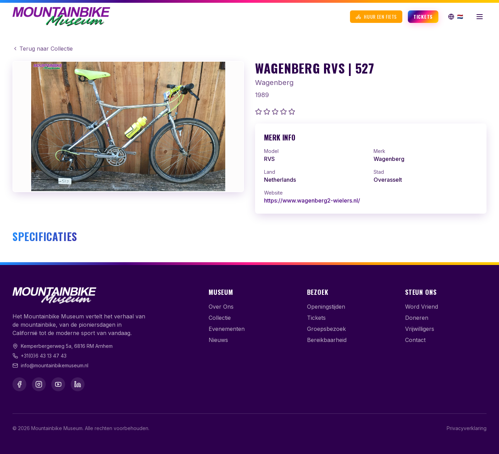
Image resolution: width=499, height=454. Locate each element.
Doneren (416, 317)
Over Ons (221, 306)
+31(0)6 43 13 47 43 (44, 356)
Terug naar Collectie (42, 48)
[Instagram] (39, 384)
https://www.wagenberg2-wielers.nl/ (312, 200)
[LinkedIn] (78, 384)
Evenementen (227, 328)
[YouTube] (58, 384)
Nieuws (218, 339)
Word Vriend (421, 306)
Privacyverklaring (467, 428)
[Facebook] (19, 384)
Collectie (220, 317)
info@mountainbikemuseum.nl (54, 365)
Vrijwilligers (419, 328)
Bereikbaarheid (327, 339)
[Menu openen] (480, 17)
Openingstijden (326, 306)
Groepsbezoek (326, 328)
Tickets (423, 16)
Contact (415, 339)
